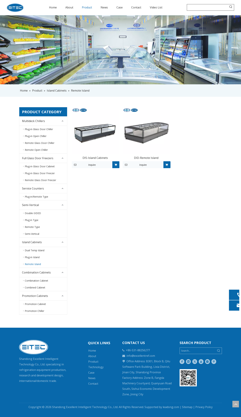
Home (92, 350)
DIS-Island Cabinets (95, 158)
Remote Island (33, 264)
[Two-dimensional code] (188, 377)
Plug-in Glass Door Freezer (40, 173)
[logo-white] (33, 347)
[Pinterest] (213, 361)
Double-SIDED (33, 213)
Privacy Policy (204, 407)
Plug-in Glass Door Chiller (39, 129)
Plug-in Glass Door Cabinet (40, 166)
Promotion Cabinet (35, 304)
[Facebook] (182, 361)
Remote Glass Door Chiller (39, 143)
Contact (93, 384)
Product (93, 361)
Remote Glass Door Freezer (40, 180)
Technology (96, 367)
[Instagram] (207, 361)
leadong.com (171, 407)
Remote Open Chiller (36, 149)
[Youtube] (201, 361)
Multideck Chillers (33, 121)
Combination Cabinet (36, 280)
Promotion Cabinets (35, 296)
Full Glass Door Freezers (37, 158)
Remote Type (32, 227)
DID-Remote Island (146, 158)
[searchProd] (207, 7)
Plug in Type (31, 220)
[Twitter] (194, 361)
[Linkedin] (188, 361)
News (91, 378)
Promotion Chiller (34, 311)
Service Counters (33, 188)
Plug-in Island (32, 257)
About (92, 356)
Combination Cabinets (36, 272)
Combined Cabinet (35, 287)
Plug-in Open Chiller (35, 136)
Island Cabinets (32, 242)
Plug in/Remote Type (36, 196)
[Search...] (198, 351)
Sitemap (187, 407)
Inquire (84, 164)
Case (91, 372)
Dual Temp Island (34, 250)
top (235, 404)
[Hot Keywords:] (231, 7)
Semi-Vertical (30, 205)
